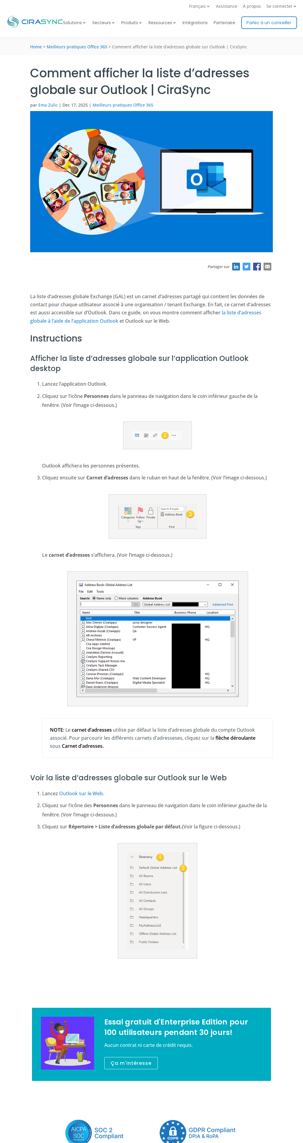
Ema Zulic (48, 105)
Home (36, 47)
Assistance (226, 6)
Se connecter (280, 6)
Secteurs (101, 23)
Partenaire (224, 23)
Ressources (160, 23)
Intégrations (195, 23)
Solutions (72, 23)
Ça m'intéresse (131, 1063)
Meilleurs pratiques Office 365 (77, 47)
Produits (129, 23)
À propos (252, 6)
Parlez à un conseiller (269, 23)
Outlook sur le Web (81, 793)
